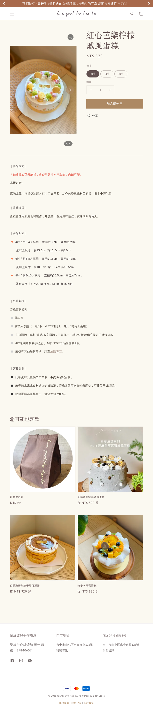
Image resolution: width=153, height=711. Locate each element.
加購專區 (56, 351)
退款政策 (89, 703)
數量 (89, 82)
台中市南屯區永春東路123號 (74, 644)
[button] (12, 13)
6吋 (107, 73)
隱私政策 (77, 703)
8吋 (121, 73)
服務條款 (64, 703)
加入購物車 (115, 103)
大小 (89, 65)
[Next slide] (70, 90)
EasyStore (99, 695)
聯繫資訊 (62, 650)
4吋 (93, 73)
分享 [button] (92, 116)
